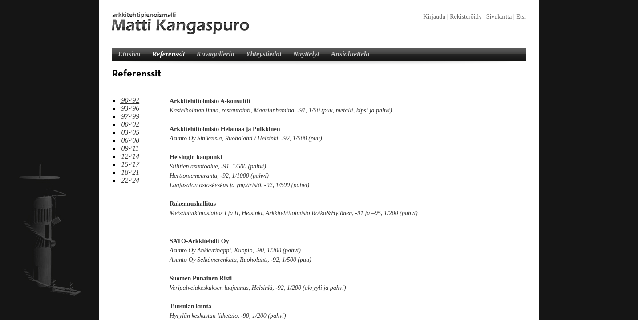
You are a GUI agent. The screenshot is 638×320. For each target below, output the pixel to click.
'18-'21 (129, 172)
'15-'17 (129, 164)
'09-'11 (129, 148)
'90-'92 (129, 100)
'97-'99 (129, 116)
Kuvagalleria (215, 54)
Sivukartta (499, 16)
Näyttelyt (306, 54)
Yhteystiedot (264, 54)
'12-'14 (129, 156)
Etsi (521, 16)
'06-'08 (129, 140)
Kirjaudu (434, 16)
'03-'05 (129, 132)
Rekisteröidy (466, 16)
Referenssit (168, 54)
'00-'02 (129, 124)
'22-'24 (129, 180)
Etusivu (129, 54)
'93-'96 (129, 108)
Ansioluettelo (350, 54)
